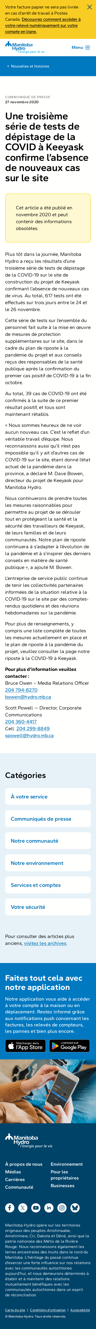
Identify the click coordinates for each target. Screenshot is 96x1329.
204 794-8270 (21, 690)
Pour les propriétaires (65, 1175)
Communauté (19, 1187)
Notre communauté (34, 841)
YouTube (35, 1206)
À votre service (29, 797)
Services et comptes (36, 885)
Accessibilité (80, 1310)
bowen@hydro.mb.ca (28, 697)
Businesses (62, 1185)
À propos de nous (23, 1164)
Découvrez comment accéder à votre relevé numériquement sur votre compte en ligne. (43, 25)
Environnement (67, 1164)
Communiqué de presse (27, 97)
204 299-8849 (33, 728)
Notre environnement (37, 863)
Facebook (9, 1206)
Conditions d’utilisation (48, 1310)
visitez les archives (45, 943)
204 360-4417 (21, 721)
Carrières (15, 1179)
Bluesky (75, 1206)
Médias (13, 1171)
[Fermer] (89, 7)
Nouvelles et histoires (30, 66)
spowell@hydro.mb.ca (29, 735)
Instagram (62, 1206)
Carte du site (15, 1310)
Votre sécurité (28, 907)
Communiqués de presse (41, 819)
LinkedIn (49, 1206)
